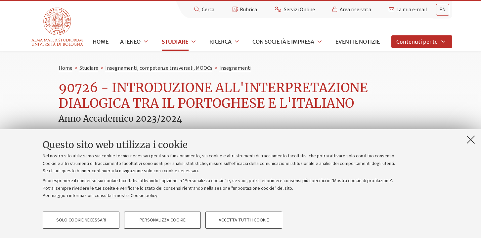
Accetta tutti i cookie (244, 220)
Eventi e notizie (357, 41)
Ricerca (220, 41)
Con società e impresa (283, 41)
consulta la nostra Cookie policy (126, 195)
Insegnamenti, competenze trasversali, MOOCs (158, 68)
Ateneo (130, 41)
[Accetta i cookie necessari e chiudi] (470, 139)
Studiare (175, 41)
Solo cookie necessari (81, 220)
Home (101, 41)
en (442, 9)
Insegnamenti (235, 68)
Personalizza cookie (163, 220)
